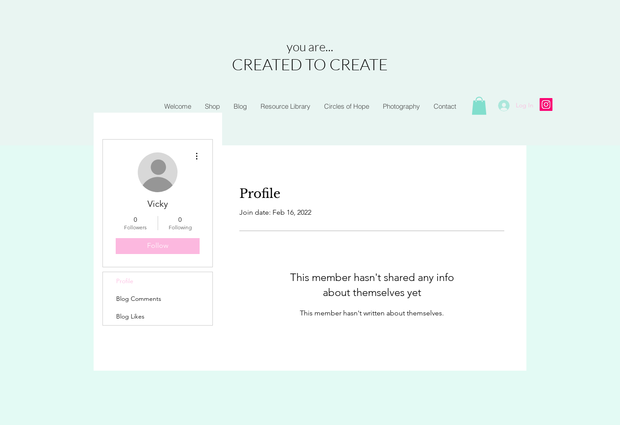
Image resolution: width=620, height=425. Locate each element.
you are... (310, 46)
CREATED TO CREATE (310, 64)
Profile (124, 281)
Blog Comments (138, 299)
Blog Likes (130, 316)
